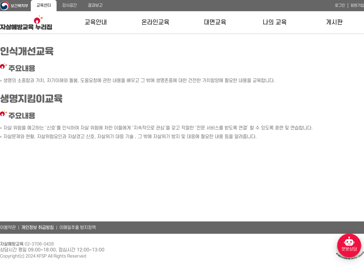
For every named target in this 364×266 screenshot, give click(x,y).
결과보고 (95, 5)
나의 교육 (275, 22)
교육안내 (96, 22)
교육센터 (43, 5)
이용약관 (8, 227)
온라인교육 (155, 22)
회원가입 (357, 5)
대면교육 (215, 22)
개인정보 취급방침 (37, 227)
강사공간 (69, 5)
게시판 (334, 22)
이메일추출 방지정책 (77, 227)
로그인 (340, 5)
